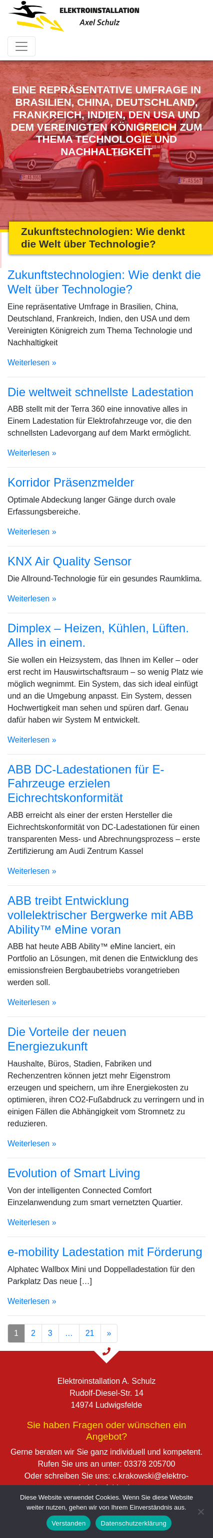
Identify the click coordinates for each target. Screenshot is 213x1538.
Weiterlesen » (32, 362)
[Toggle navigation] (22, 46)
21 (90, 1333)
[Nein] (201, 1512)
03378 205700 (149, 1464)
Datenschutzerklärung (133, 1523)
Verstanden (69, 1523)
